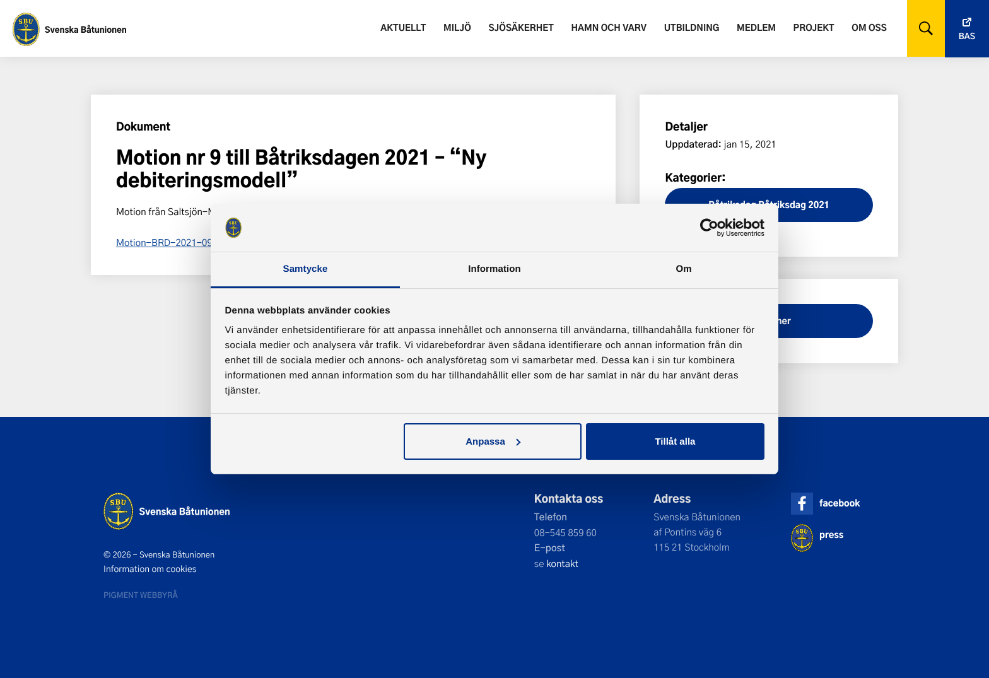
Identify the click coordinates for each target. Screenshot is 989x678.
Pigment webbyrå (140, 595)
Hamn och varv (609, 27)
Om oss (868, 27)
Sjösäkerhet (520, 27)
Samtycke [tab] (305, 269)
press (831, 535)
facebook (839, 503)
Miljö (457, 27)
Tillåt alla (675, 441)
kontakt (562, 563)
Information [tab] (494, 269)
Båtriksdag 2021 (793, 205)
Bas (967, 36)
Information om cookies (150, 569)
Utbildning (692, 27)
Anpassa (492, 441)
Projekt (813, 27)
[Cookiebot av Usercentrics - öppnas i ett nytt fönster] (709, 227)
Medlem (756, 27)
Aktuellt (403, 27)
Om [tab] (683, 269)
